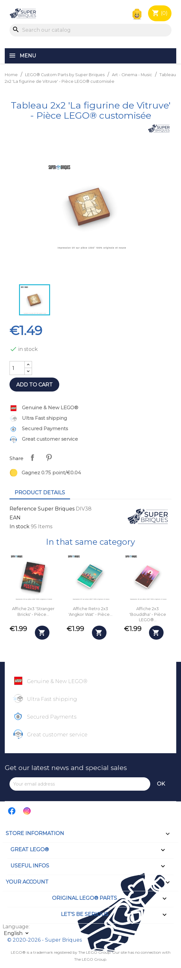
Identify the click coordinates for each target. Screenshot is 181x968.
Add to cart (34, 385)
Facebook (12, 811)
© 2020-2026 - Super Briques (44, 940)
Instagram (27, 811)
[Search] (90, 30)
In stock (19, 527)
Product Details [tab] (40, 493)
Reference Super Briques (42, 509)
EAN (15, 518)
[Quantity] (17, 368)
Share (32, 457)
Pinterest (48, 457)
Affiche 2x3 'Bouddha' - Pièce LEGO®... (147, 614)
